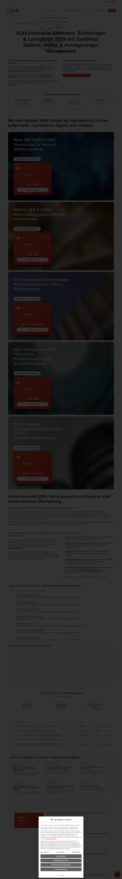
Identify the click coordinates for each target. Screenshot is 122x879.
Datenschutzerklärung (51, 838)
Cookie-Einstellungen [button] (61, 869)
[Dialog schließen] (81, 818)
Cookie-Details (61, 875)
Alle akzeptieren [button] (61, 856)
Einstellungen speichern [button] (61, 860)
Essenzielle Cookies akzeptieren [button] (60, 865)
